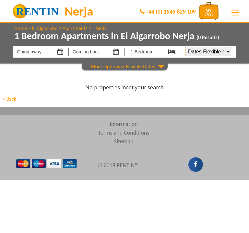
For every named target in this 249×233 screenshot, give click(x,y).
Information (124, 124)
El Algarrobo (44, 28)
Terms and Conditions (123, 132)
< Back (9, 99)
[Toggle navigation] (235, 12)
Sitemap (124, 141)
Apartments (75, 28)
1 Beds (99, 28)
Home (20, 28)
